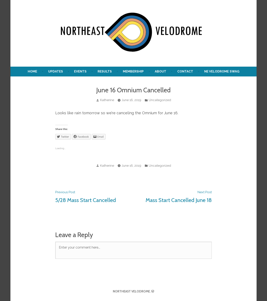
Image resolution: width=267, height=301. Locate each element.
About (160, 71)
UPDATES (55, 71)
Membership (133, 71)
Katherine (107, 100)
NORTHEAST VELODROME (131, 291)
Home (32, 71)
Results (105, 71)
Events (80, 71)
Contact (185, 71)
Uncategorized (160, 100)
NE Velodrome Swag (221, 71)
